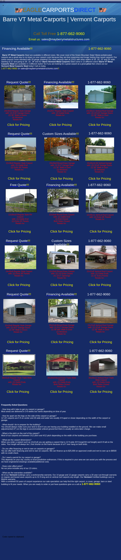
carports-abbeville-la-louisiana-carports (21, 5)
